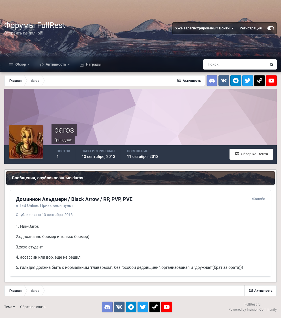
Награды (93, 64)
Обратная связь (32, 307)
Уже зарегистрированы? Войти (204, 28)
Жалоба (258, 199)
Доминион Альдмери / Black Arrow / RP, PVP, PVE (74, 199)
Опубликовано (44, 215)
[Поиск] (235, 64)
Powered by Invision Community (252, 309)
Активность (56, 64)
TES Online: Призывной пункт (46, 205)
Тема (9, 307)
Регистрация (251, 28)
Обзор (20, 64)
